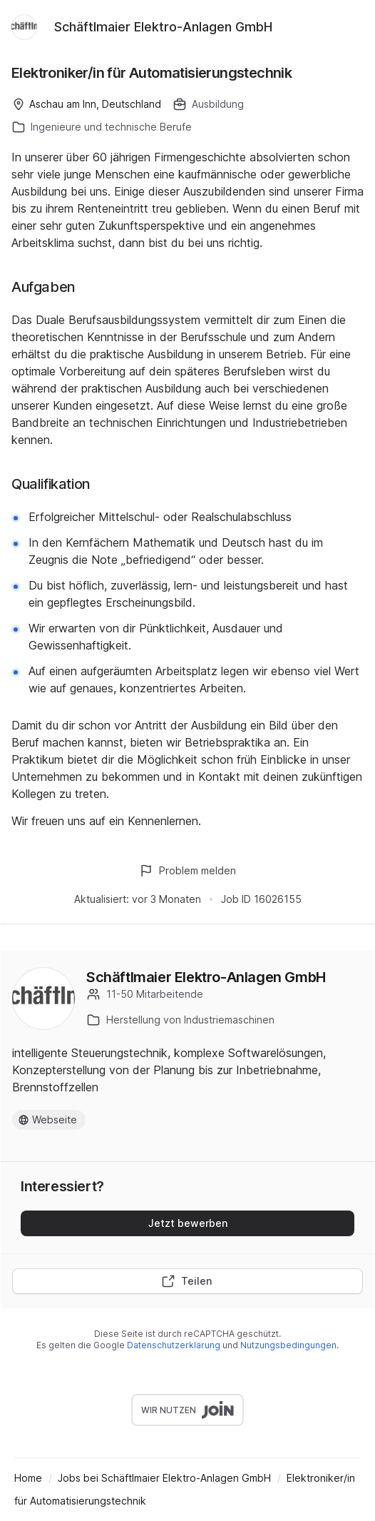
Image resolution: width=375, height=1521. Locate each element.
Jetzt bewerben (187, 1223)
